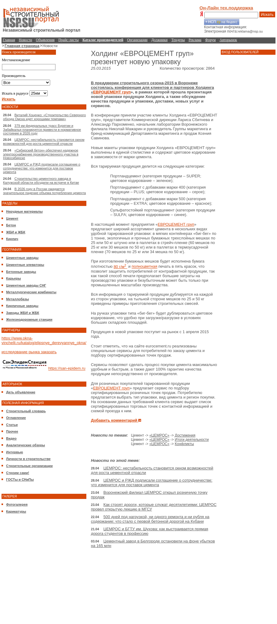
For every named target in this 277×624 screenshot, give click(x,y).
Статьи (12, 425)
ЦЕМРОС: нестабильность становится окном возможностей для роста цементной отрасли (44, 141)
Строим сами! (17, 473)
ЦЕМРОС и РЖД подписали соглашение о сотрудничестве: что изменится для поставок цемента (41, 168)
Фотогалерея (17, 504)
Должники (159, 40)
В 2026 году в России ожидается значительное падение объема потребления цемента (44, 191)
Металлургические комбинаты (31, 292)
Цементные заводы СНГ (26, 285)
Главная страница (22, 46)
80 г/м (120, 266)
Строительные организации (29, 466)
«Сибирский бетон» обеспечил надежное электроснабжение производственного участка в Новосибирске (40, 154)
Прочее (12, 431)
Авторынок (228, 40)
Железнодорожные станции (29, 319)
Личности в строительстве (28, 459)
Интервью (14, 452)
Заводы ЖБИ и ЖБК (22, 313)
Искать (267, 14)
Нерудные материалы (24, 211)
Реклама (195, 40)
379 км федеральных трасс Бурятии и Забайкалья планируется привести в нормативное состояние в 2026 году (42, 129)
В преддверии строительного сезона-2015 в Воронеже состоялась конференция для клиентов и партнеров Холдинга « (152, 87)
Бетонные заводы (21, 272)
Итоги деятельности (192, 439)
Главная (9, 40)
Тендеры (178, 40)
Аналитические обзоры (25, 445)
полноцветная (144, 266)
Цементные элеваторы (25, 265)
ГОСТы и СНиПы (20, 479)
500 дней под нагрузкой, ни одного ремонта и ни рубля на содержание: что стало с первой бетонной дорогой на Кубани (150, 519)
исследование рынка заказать (29, 352)
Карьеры (13, 278)
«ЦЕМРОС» (159, 435)
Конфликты (184, 444)
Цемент (12, 218)
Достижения (185, 435)
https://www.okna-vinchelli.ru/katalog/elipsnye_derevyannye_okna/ (44, 340)
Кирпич (12, 239)
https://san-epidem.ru (66, 368)
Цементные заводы (22, 258)
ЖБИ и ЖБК (15, 232)
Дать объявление (20, 392)
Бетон (11, 225)
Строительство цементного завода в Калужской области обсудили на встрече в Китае (41, 180)
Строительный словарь (26, 411)
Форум (210, 40)
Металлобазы (17, 299)
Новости (25, 40)
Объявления (45, 40)
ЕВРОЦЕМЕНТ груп (112, 92)
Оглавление (16, 418)
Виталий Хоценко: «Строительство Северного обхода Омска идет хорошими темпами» (44, 117)
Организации (137, 40)
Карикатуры (16, 511)
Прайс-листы (68, 40)
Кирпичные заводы (22, 306)
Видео (11, 438)
